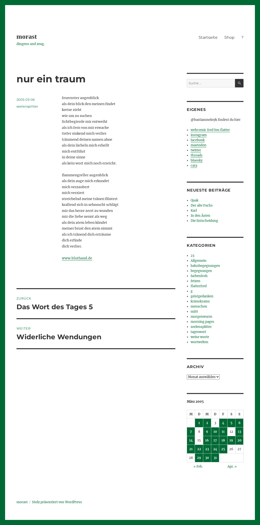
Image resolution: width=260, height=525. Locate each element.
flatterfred (199, 286)
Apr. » (232, 466)
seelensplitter (27, 106)
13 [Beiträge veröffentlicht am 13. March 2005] (239, 432)
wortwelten (199, 342)
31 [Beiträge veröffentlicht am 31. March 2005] (215, 458)
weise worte (200, 337)
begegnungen (201, 271)
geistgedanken (202, 296)
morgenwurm (201, 317)
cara (194, 165)
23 (192, 256)
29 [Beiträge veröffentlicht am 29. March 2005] (199, 458)
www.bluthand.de (77, 258)
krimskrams (200, 301)
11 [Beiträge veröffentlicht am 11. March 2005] (223, 432)
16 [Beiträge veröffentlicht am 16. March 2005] (207, 440)
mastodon (198, 145)
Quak (194, 200)
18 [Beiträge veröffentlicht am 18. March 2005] (223, 440)
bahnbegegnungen (205, 266)
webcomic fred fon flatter (210, 130)
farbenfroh (199, 276)
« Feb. (198, 466)
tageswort (198, 332)
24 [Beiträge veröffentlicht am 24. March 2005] (215, 449)
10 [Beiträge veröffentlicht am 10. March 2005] (215, 432)
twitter (196, 150)
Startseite (208, 37)
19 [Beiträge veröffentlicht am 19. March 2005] (231, 440)
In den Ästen (200, 216)
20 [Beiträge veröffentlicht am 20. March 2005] (239, 440)
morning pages (202, 322)
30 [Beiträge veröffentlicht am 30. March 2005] (207, 458)
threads (197, 155)
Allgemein (198, 261)
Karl (194, 210)
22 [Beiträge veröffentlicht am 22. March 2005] (199, 449)
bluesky (197, 160)
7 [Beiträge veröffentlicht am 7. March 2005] (191, 432)
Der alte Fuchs (202, 205)
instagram (199, 135)
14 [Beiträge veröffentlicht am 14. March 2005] (191, 440)
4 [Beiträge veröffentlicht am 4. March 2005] (223, 423)
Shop (229, 37)
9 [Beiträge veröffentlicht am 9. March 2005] (207, 432)
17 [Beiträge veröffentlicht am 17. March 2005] (215, 440)
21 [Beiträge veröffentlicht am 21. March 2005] (191, 449)
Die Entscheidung (204, 221)
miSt (194, 311)
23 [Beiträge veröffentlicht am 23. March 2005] (207, 449)
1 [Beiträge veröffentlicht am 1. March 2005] (199, 423)
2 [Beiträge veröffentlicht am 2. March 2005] (207, 423)
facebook (198, 140)
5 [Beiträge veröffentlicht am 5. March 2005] (231, 423)
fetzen (195, 281)
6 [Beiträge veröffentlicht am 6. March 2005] (239, 423)
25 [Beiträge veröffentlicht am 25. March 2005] (223, 449)
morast (26, 36)
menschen (199, 306)
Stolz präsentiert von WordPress (57, 502)
